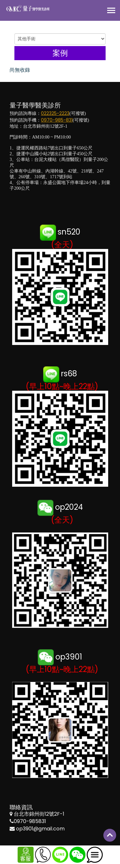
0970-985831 (30, 821)
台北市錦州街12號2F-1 (39, 814)
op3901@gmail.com (40, 828)
